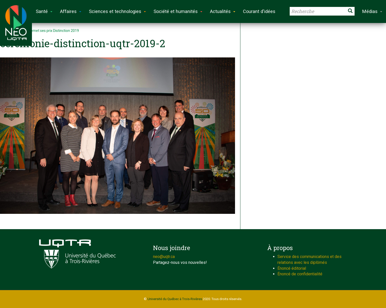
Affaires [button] (70, 11)
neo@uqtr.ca (164, 256)
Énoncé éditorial (291, 268)
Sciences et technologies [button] (117, 11)
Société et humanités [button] (178, 11)
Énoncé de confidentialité (299, 274)
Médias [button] (372, 11)
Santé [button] (44, 11)
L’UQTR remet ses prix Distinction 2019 (48, 31)
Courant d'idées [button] (259, 11)
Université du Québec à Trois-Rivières (174, 299)
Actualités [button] (222, 11)
